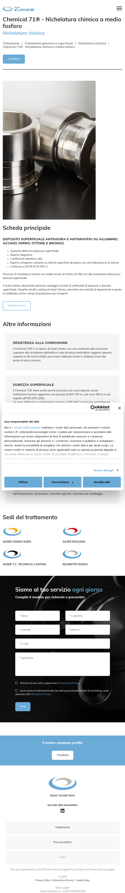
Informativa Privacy (69, 683)
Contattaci (14, 59)
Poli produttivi (62, 842)
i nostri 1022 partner (26, 427)
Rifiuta (23, 482)
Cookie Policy (83, 880)
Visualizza (63, 755)
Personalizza (62, 482)
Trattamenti (62, 827)
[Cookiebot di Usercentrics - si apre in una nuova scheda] (93, 408)
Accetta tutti (102, 482)
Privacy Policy (42, 880)
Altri (63, 857)
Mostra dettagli (103, 470)
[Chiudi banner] (119, 408)
